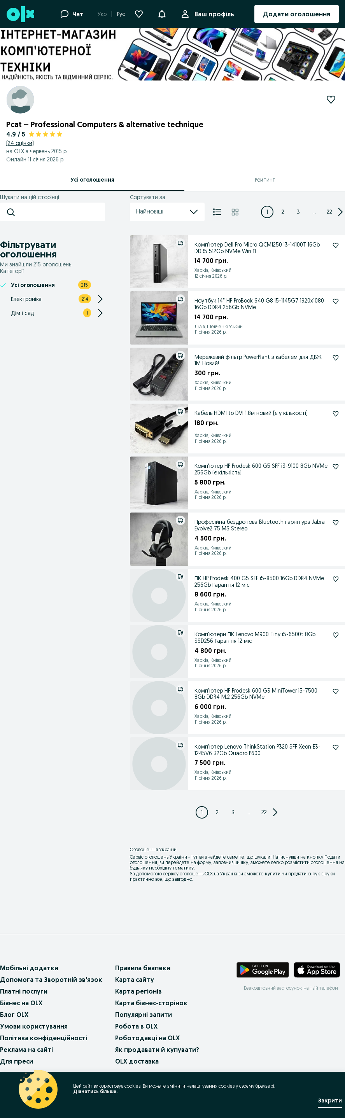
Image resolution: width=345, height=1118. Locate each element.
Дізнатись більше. (95, 1091)
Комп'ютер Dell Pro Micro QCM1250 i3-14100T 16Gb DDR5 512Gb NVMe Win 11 (257, 248)
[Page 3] (298, 212)
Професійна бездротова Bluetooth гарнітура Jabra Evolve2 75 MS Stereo (259, 525)
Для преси (16, 1061)
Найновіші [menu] (167, 212)
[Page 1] (267, 212)
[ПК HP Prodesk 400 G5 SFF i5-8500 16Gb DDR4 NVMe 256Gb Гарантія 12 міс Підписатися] (336, 579)
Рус (121, 13)
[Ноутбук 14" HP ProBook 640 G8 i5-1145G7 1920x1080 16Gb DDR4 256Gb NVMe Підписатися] (336, 301)
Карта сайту (134, 979)
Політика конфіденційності (43, 1038)
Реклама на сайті (26, 1049)
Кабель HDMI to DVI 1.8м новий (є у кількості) (251, 412)
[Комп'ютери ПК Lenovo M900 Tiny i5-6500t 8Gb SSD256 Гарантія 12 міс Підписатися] (336, 635)
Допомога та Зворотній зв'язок (51, 979)
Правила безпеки (142, 968)
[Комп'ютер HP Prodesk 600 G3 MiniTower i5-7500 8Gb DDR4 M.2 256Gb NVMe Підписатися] (336, 691)
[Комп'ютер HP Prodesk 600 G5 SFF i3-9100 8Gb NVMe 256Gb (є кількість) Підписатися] (336, 467)
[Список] (217, 212)
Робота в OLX (136, 1026)
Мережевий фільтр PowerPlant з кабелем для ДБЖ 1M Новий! (258, 360)
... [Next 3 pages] (314, 211)
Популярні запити (143, 1014)
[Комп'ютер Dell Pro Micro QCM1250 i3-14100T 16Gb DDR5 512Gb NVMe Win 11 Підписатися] (336, 245)
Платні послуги (23, 991)
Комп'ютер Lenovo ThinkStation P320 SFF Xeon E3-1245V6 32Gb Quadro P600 (257, 750)
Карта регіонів (138, 991)
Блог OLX (14, 1014)
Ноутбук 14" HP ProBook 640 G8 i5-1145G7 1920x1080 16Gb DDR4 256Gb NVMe (259, 304)
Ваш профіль (212, 14)
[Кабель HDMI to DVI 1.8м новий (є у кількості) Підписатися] (336, 414)
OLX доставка (137, 1061)
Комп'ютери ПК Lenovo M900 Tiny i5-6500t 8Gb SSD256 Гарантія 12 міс (254, 637)
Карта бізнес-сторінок (151, 1003)
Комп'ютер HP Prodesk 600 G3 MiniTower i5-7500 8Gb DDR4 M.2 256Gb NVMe (255, 694)
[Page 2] (283, 212)
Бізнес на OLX (21, 1003)
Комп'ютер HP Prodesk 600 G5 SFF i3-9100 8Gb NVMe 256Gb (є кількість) (260, 469)
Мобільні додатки (29, 968)
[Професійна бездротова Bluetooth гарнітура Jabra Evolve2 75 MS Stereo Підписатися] (336, 523)
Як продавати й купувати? (157, 1049)
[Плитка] (235, 212)
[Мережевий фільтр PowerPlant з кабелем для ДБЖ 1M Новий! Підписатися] (336, 358)
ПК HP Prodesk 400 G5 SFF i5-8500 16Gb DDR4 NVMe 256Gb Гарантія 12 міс (259, 581)
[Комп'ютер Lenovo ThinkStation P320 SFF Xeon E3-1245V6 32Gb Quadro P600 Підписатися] (336, 747)
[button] (161, 13)
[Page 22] (329, 212)
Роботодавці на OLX (147, 1038)
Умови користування (34, 1026)
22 (329, 211)
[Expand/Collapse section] (100, 299)
